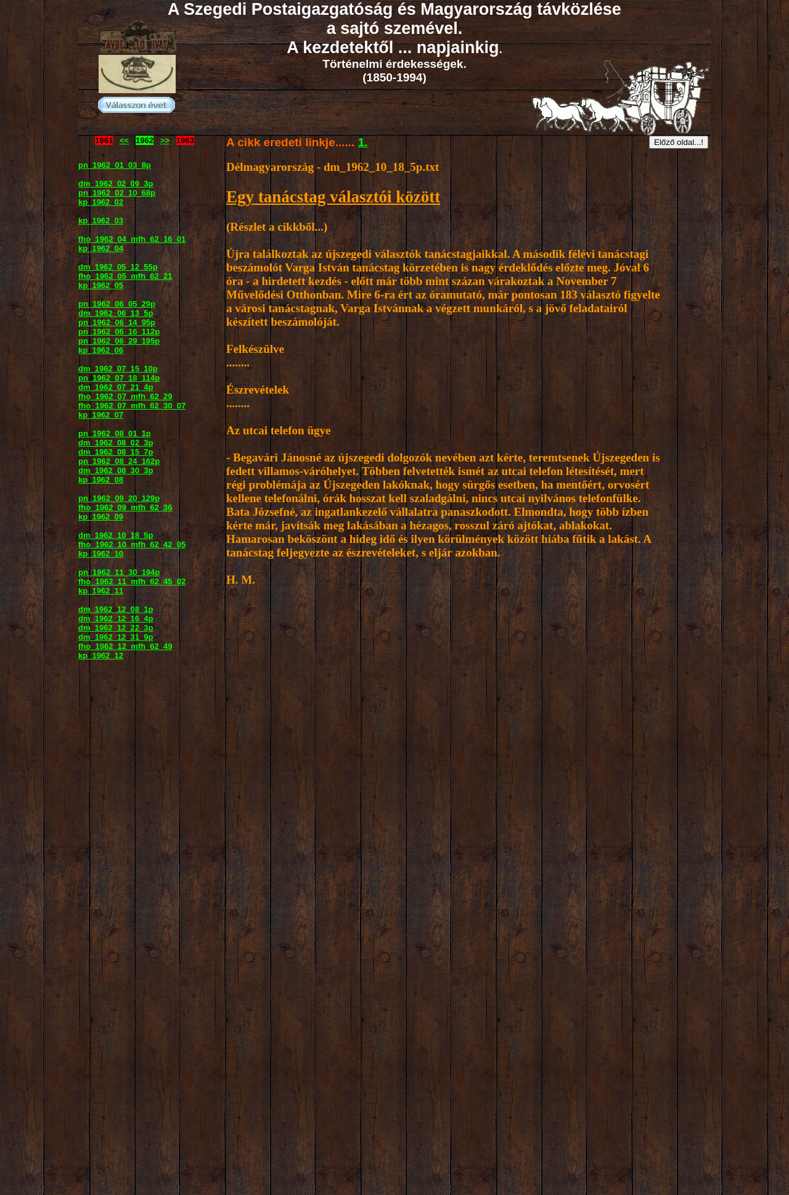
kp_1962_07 (100, 415)
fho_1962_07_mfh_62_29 (125, 396)
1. (363, 142)
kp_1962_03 (100, 220)
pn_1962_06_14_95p (116, 322)
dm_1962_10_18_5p (115, 535)
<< (124, 140)
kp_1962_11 (100, 590)
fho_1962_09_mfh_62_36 (125, 507)
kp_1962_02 (100, 202)
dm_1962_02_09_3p (115, 183)
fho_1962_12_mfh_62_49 (125, 646)
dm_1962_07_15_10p (118, 368)
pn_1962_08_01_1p (114, 433)
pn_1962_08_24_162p (119, 461)
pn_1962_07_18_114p (119, 377)
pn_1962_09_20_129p (119, 498)
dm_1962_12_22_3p (115, 627)
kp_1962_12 (100, 655)
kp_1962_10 (100, 553)
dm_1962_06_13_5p (115, 313)
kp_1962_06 (100, 350)
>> (165, 140)
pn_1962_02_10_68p (116, 192)
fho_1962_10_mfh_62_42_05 (132, 544)
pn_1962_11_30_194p (119, 572)
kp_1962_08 (100, 479)
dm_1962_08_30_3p (115, 470)
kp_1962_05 (100, 285)
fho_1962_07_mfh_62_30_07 (132, 405)
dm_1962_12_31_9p (115, 637)
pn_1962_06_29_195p (119, 340)
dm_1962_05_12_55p (118, 266)
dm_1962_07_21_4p (115, 387)
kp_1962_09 (100, 516)
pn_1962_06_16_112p (119, 331)
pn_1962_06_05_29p (116, 303)
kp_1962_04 (100, 248)
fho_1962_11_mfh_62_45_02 (132, 581)
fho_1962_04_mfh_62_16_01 (132, 239)
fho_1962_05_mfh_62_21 (125, 276)
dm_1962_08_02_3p (115, 442)
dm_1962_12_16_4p (115, 618)
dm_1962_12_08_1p (115, 609)
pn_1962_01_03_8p (114, 165)
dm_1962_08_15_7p (115, 452)
